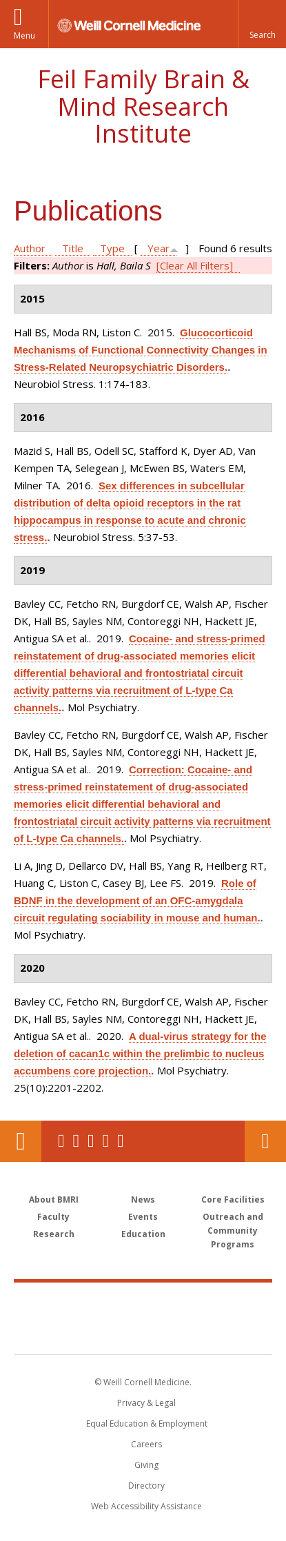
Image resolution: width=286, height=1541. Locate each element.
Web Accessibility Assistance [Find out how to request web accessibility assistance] (146, 1506)
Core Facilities (233, 1199)
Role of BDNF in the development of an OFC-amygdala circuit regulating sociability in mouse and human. (137, 900)
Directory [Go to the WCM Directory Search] (146, 1485)
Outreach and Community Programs (233, 1230)
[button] (262, 24)
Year (158, 248)
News (143, 1199)
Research (53, 1234)
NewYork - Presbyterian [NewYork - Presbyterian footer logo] (143, 1332)
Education (143, 1234)
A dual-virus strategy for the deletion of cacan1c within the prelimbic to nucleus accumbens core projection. (140, 1053)
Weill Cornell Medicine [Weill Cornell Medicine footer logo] (143, 1303)
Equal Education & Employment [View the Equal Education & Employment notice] (146, 1423)
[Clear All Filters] (194, 265)
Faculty (53, 1217)
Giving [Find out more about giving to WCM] (146, 1465)
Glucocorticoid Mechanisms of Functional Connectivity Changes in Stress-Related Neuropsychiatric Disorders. (140, 350)
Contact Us (265, 1141)
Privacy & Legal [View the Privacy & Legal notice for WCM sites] (146, 1403)
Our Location (20, 1141)
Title (72, 248)
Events (143, 1217)
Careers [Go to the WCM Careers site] (146, 1444)
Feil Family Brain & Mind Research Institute (143, 106)
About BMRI (54, 1199)
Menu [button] (24, 35)
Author (29, 248)
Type (112, 248)
